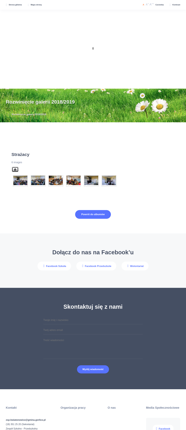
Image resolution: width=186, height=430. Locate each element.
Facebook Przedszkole (98, 266)
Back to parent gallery (15, 169)
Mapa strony (36, 5)
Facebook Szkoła (56, 266)
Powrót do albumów (93, 214)
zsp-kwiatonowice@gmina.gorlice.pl (26, 420)
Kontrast (176, 5)
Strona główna (15, 5)
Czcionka (159, 5)
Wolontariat (137, 266)
